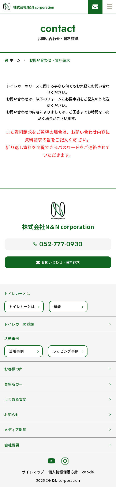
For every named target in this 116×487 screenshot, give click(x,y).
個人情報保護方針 (63, 471)
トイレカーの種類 (19, 324)
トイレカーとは (22, 306)
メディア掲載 (15, 429)
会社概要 (11, 445)
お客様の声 (13, 369)
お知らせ (11, 414)
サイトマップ (33, 471)
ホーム (15, 60)
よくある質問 (15, 399)
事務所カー (13, 384)
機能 (57, 306)
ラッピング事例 (66, 351)
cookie (88, 471)
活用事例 (16, 351)
